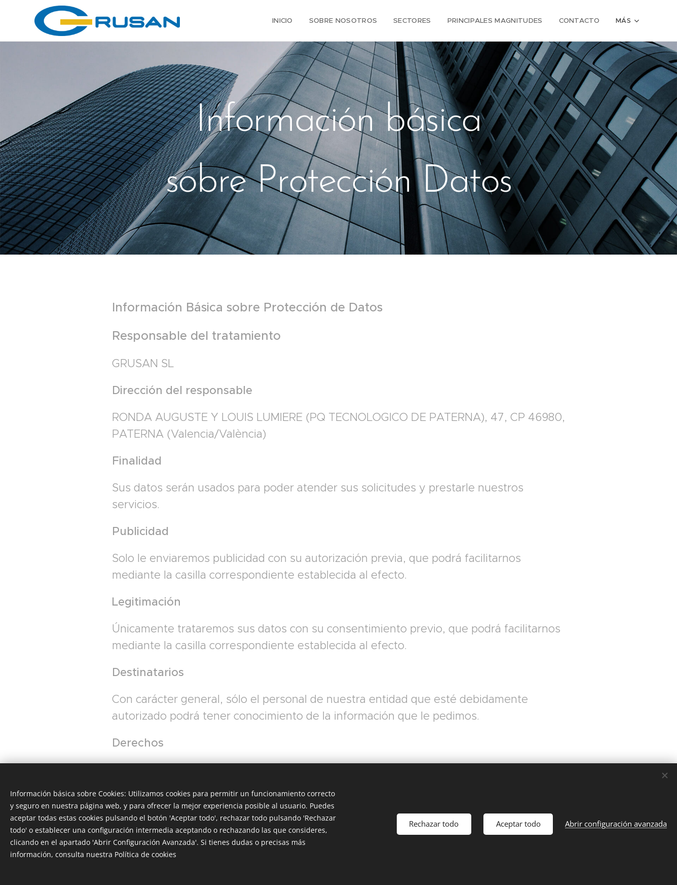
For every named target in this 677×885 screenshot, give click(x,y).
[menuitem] (224, 20)
